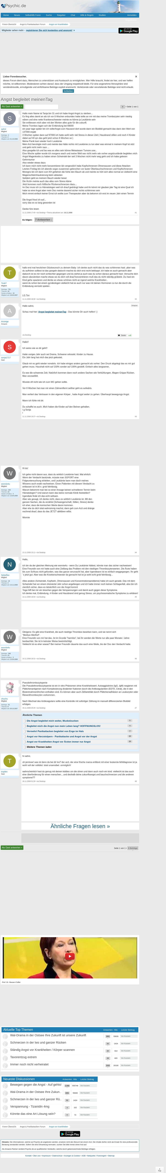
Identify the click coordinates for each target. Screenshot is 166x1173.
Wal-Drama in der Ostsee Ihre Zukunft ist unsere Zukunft (48, 1035)
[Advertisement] (80, 803)
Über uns (36, 1156)
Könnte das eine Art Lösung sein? (32, 1113)
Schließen (68, 91)
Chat (73, 15)
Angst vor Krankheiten (58, 1127)
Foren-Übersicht (9, 1127)
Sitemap (111, 1156)
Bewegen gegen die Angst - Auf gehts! (35, 1084)
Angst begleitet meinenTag (27, 99)
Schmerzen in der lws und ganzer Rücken (38, 1042)
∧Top (159, 1170)
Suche (49, 15)
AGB (83, 1156)
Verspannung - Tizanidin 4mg (29, 1106)
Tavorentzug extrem (23, 1057)
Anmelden (132, 15)
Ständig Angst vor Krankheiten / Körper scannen (42, 1050)
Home (6, 15)
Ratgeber (61, 15)
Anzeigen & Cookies (72, 1156)
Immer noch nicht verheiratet (29, 1064)
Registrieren (131, 20)
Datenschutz (57, 1156)
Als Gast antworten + (12, 106)
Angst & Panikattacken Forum (32, 1127)
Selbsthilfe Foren (33, 15)
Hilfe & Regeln (87, 15)
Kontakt (28, 1156)
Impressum (46, 1156)
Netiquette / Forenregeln (96, 1156)
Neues (17, 15)
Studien (102, 15)
